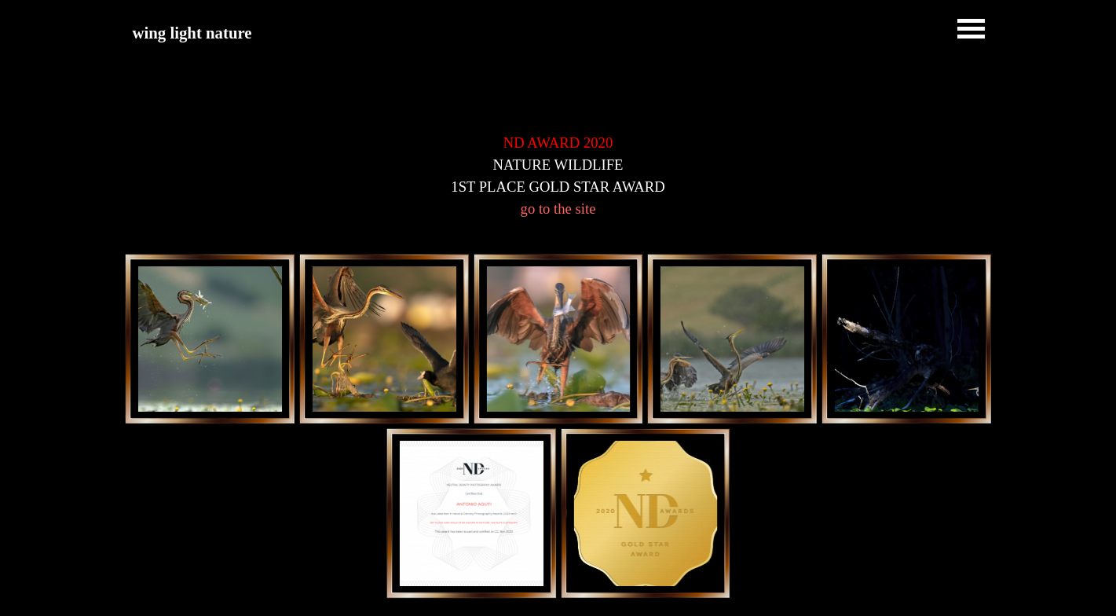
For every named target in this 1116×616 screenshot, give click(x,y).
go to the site (558, 208)
